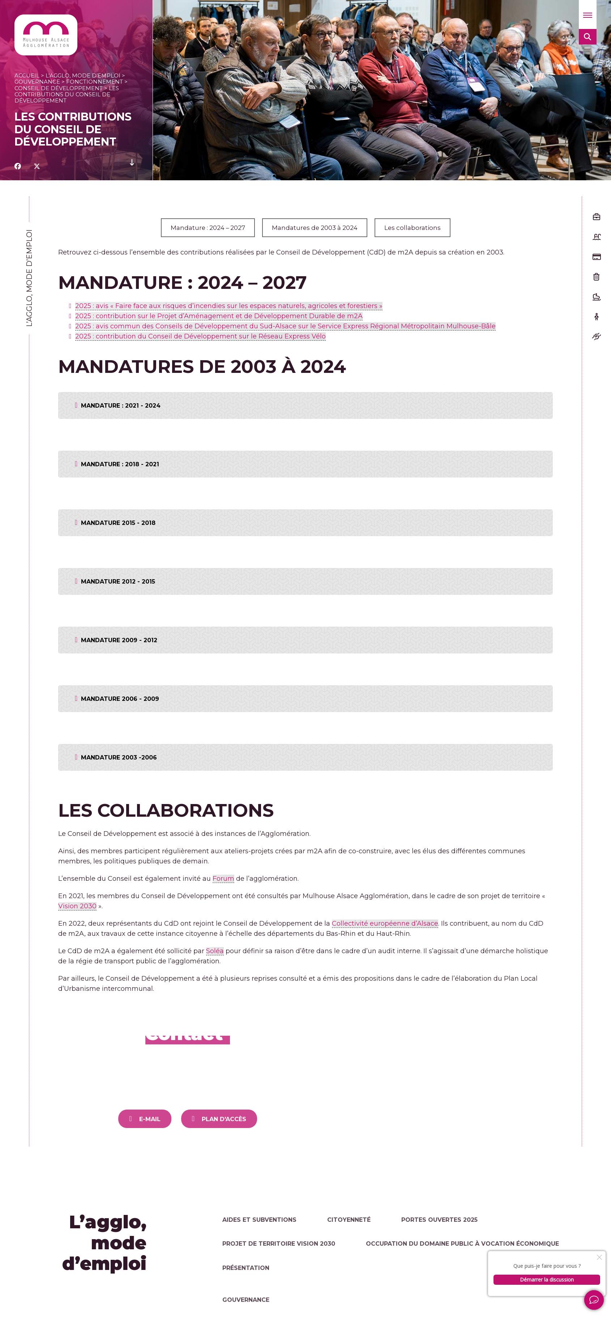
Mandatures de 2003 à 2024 (317, 228)
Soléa (215, 951)
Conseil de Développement (58, 88)
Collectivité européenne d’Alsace (385, 923)
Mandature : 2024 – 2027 (203, 228)
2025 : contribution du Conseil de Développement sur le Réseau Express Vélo (200, 336)
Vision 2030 (77, 906)
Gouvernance (37, 81)
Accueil (26, 75)
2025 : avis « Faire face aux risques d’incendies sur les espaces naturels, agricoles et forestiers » (229, 306)
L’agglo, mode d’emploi (83, 75)
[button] (588, 14)
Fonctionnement (94, 81)
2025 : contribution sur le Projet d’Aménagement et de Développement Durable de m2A (219, 316)
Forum (223, 879)
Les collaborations (419, 228)
